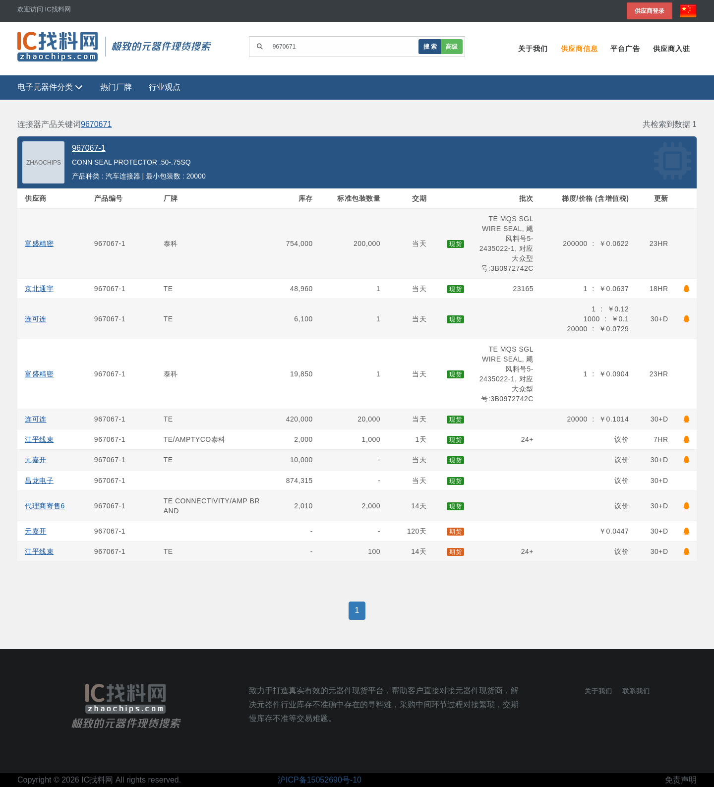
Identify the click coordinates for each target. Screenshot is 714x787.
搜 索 (430, 46)
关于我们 (532, 48)
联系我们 (636, 691)
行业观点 (164, 87)
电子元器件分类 (50, 87)
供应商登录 (649, 10)
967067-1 (89, 148)
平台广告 (625, 48)
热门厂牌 (116, 87)
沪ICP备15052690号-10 (319, 780)
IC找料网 (97, 780)
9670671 (96, 124)
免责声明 (681, 780)
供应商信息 (578, 48)
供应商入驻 (671, 48)
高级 (452, 46)
